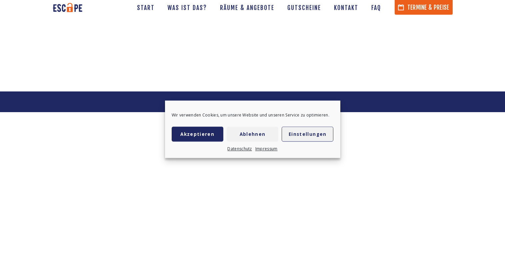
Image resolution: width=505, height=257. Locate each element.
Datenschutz (239, 150)
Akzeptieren (197, 135)
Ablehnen (253, 135)
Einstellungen (308, 135)
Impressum (266, 150)
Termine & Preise (423, 7)
